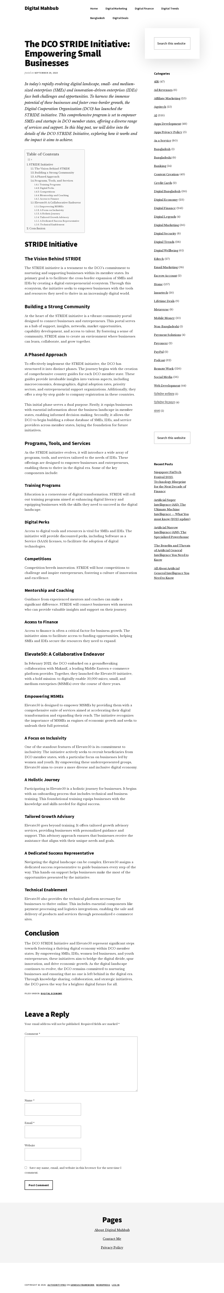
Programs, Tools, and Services (54, 180)
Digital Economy (51, 993)
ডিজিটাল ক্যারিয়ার (164, 394)
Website (30, 1145)
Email (29, 1123)
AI (155, 115)
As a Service (162, 140)
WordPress (103, 1285)
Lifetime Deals (164, 301)
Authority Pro (57, 1285)
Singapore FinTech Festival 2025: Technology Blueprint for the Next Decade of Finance (170, 481)
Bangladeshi (163, 157)
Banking (160, 166)
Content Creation (166, 174)
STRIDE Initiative (41, 164)
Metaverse (161, 309)
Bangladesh (162, 149)
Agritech (160, 106)
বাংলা (157, 410)
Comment (32, 1034)
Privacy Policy (112, 1247)
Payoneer (161, 343)
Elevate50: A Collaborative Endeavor (58, 202)
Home (158, 284)
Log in (116, 1285)
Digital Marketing (166, 225)
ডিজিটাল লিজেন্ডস (164, 402)
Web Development (167, 385)
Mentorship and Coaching (54, 195)
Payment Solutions (167, 335)
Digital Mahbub (42, 8)
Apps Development (167, 123)
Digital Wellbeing (166, 250)
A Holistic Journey (50, 213)
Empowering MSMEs (52, 206)
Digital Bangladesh (167, 191)
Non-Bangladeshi (166, 326)
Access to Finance (49, 199)
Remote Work (164, 368)
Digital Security (165, 233)
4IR (156, 81)
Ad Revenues (163, 90)
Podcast (159, 360)
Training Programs (50, 184)
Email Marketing (166, 267)
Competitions (47, 191)
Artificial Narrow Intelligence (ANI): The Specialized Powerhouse (171, 532)
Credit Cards (163, 183)
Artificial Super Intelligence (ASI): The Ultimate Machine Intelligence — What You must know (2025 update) (172, 509)
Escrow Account (165, 275)
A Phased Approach (47, 176)
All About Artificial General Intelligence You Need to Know (171, 573)
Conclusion (37, 228)
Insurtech (161, 292)
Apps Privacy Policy (168, 132)
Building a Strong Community (54, 172)
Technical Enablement (52, 224)
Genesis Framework (82, 1285)
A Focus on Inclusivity (52, 210)
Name (29, 1100)
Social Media (163, 377)
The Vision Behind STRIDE (52, 168)
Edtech (159, 259)
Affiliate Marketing (167, 98)
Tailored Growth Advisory (54, 217)
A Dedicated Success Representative (59, 221)
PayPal (159, 352)
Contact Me (112, 1239)
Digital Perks (47, 188)
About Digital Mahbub (112, 1230)
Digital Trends (164, 242)
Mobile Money (164, 318)
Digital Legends (165, 216)
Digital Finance (165, 208)
